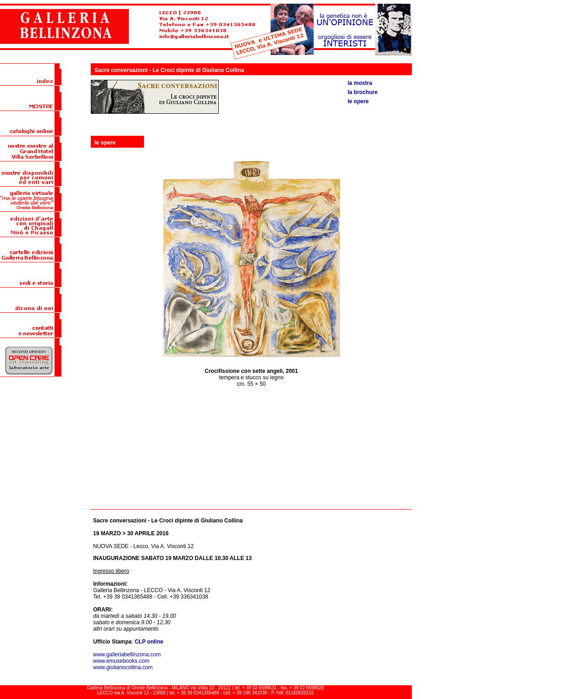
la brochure (362, 92)
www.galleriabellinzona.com (127, 654)
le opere (358, 101)
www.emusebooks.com (121, 661)
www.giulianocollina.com (123, 667)
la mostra (360, 83)
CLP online (149, 641)
